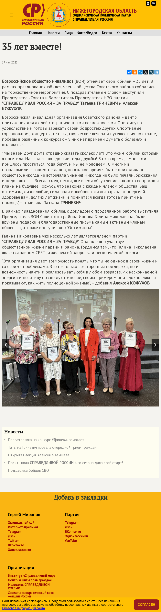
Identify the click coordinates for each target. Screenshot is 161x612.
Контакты (124, 33)
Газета (107, 33)
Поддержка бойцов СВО (26, 471)
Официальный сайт (22, 522)
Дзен (11, 536)
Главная (35, 33)
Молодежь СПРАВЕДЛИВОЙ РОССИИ (29, 586)
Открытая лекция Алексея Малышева (36, 455)
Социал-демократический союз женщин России (31, 594)
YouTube (71, 540)
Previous (5, 345)
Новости (53, 33)
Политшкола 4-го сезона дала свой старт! (63, 463)
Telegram (14, 531)
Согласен (146, 604)
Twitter (13, 540)
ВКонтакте (16, 545)
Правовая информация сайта (23, 608)
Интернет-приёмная (23, 527)
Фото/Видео (87, 33)
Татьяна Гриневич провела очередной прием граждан (50, 448)
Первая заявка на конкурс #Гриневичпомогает (44, 440)
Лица (68, 33)
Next (155, 345)
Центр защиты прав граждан (29, 580)
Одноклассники (19, 549)
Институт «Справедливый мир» (31, 575)
